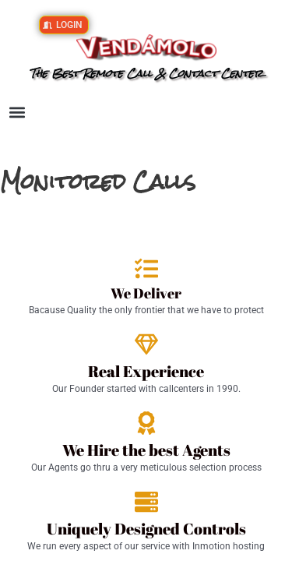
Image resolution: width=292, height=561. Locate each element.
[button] (17, 112)
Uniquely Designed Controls (146, 528)
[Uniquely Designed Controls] (146, 501)
